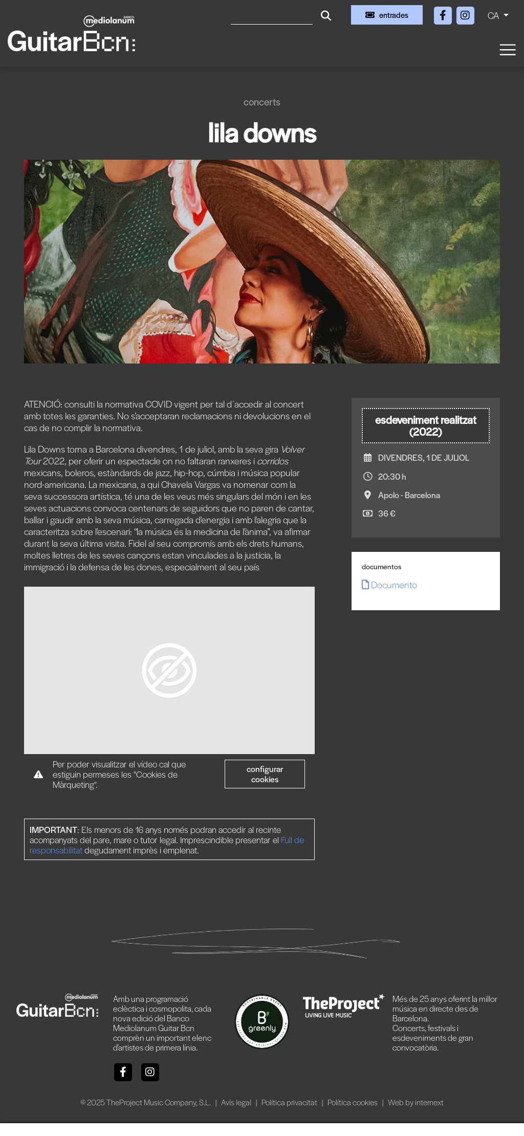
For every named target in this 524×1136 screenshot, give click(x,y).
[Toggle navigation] (507, 49)
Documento (389, 584)
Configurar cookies (265, 774)
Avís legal (237, 1102)
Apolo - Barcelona (409, 495)
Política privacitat (290, 1102)
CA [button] (494, 15)
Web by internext (416, 1102)
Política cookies (353, 1102)
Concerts (262, 102)
